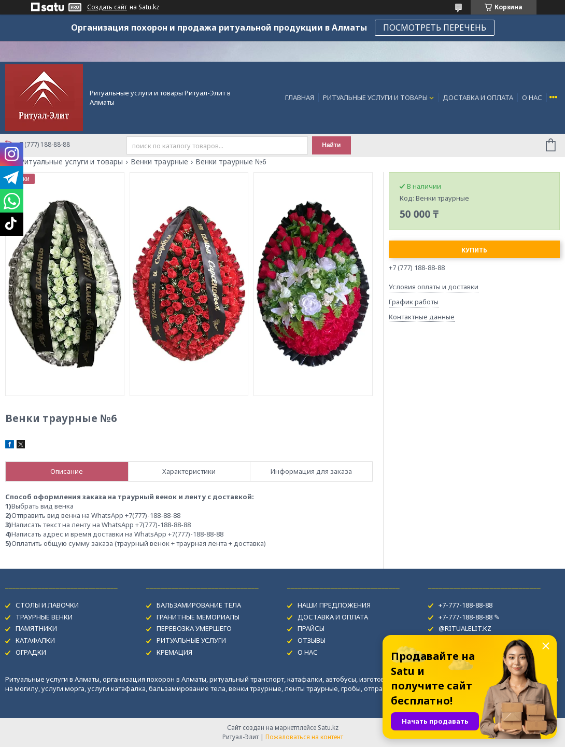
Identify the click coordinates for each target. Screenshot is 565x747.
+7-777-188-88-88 (465, 605)
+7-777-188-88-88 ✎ (469, 617)
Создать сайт (107, 7)
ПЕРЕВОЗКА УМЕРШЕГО (194, 628)
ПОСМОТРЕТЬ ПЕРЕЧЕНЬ (434, 27)
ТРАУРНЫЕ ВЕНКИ (44, 617)
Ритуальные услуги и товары (71, 161)
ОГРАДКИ (31, 652)
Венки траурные (159, 161)
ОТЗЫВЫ (312, 640)
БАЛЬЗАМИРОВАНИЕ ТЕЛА (199, 605)
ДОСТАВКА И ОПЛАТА (478, 97)
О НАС (532, 97)
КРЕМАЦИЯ (174, 652)
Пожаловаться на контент (304, 736)
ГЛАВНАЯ (299, 97)
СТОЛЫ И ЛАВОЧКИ (47, 605)
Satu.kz (328, 727)
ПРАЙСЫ (311, 628)
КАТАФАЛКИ (35, 640)
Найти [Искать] (331, 145)
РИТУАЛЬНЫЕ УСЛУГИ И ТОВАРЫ (375, 97)
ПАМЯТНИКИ (36, 628)
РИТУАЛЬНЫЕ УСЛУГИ (191, 640)
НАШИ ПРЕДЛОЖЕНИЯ (334, 605)
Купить (474, 250)
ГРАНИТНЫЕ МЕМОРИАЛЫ (198, 617)
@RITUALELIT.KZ (465, 628)
